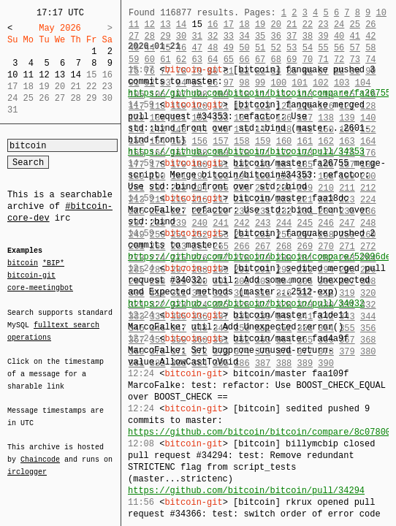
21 (291, 24)
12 (44, 75)
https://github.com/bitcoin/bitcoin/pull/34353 (246, 151)
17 (229, 24)
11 (28, 75)
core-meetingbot (40, 287)
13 (60, 75)
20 (275, 24)
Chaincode (40, 451)
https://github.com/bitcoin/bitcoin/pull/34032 (246, 303)
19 (260, 24)
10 (12, 75)
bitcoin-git (31, 275)
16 (212, 24)
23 (323, 24)
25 (355, 24)
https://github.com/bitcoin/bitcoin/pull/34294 (246, 490)
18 (244, 24)
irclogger (27, 462)
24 (339, 24)
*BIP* (53, 264)
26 (370, 24)
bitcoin (22, 264)
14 (75, 75)
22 (307, 24)
